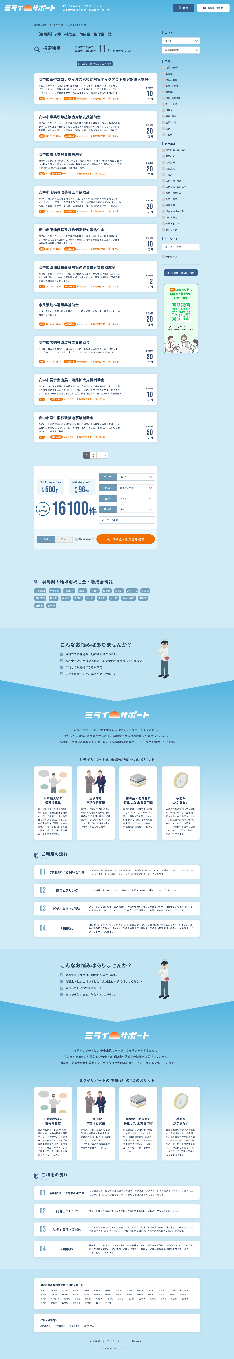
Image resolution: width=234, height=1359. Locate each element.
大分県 (54, 1302)
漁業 (168, 128)
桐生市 (65, 598)
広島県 (99, 1298)
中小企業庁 (60, 1325)
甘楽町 (114, 598)
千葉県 (161, 1290)
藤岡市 (143, 598)
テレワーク (171, 229)
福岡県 (163, 1298)
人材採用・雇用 (173, 180)
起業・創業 (171, 199)
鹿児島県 (76, 1302)
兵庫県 (183, 1294)
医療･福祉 (171, 116)
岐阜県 (108, 1294)
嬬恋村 (106, 591)
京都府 (161, 1294)
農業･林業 (171, 122)
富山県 (54, 1294)
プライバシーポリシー (115, 1341)
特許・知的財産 (173, 192)
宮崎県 (65, 1302)
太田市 (94, 591)
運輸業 (169, 110)
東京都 (172, 1290)
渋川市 (89, 598)
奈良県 (43, 1298)
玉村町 (102, 598)
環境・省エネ (172, 223)
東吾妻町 (40, 598)
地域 (107, 488)
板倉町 (53, 598)
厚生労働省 (74, 1325)
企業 (46, 539)
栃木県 (129, 1290)
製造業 (169, 73)
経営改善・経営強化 (176, 150)
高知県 (153, 1298)
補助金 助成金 (40, 24)
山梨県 (86, 1294)
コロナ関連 (171, 217)
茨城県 (118, 1290)
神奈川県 (184, 1290)
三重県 (140, 1294)
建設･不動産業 (173, 98)
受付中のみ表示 (86, 539)
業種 (107, 498)
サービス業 (171, 104)
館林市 (39, 605)
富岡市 (118, 591)
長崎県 (185, 1298)
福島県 (108, 1290)
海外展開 (170, 162)
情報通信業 (171, 79)
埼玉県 (151, 1290)
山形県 (97, 1290)
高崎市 (51, 605)
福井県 (75, 1294)
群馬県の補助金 (56, 24)
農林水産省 (89, 1325)
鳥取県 (67, 1298)
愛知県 (129, 1294)
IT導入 (169, 174)
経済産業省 (45, 1325)
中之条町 (55, 591)
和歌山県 (55, 1298)
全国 (98, 1302)
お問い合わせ (136, 1341)
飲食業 (169, 91)
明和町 (145, 591)
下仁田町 (40, 591)
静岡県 (118, 1294)
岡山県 (88, 1298)
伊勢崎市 (69, 591)
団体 (63, 539)
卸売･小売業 (172, 85)
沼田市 (77, 598)
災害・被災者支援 (175, 211)
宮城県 (75, 1290)
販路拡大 (170, 156)
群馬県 (140, 1290)
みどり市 (132, 591)
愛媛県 (142, 1298)
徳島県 (120, 1298)
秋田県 (86, 1290)
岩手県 (65, 1290)
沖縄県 (88, 1302)
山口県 (110, 1298)
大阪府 (172, 1294)
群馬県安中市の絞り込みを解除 (94, 63)
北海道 (43, 1290)
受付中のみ (171, 256)
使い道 (107, 509)
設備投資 (170, 168)
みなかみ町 (128, 598)
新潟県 (43, 1294)
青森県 (54, 1290)
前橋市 (82, 591)
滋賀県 (151, 1294)
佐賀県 (174, 1298)
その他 (169, 134)
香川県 (131, 1298)
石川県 (65, 1294)
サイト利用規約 (94, 1341)
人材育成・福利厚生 (176, 186)
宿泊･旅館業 (172, 67)
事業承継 (170, 205)
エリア (107, 477)
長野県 (97, 1294)
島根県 (77, 1298)
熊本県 (43, 1302)
